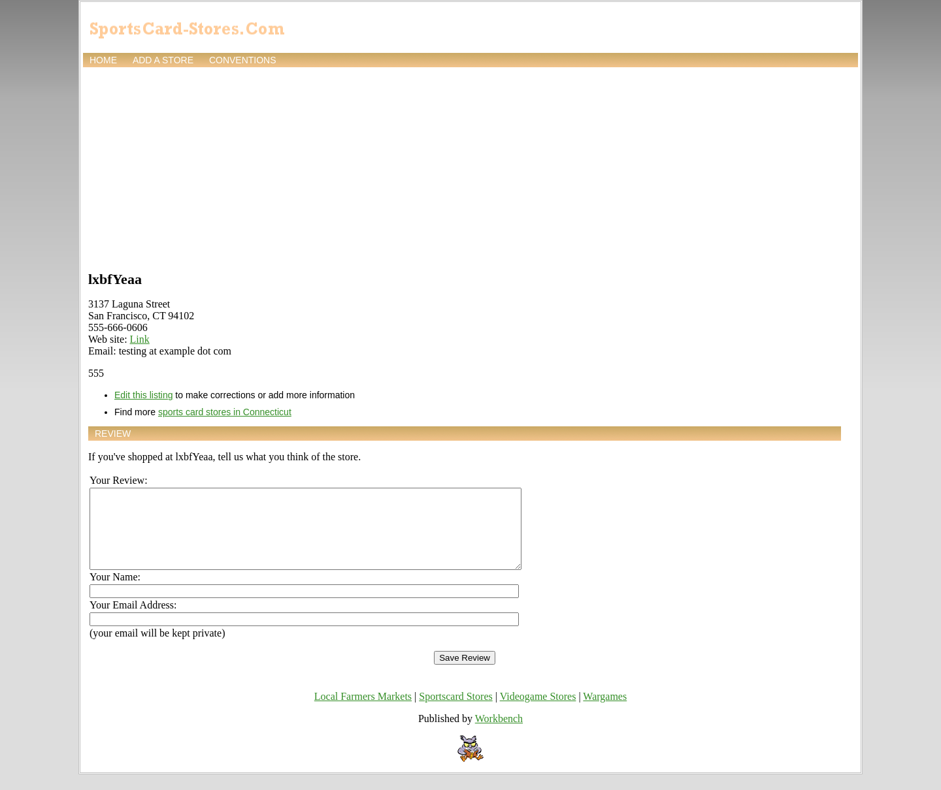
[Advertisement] (470, 167)
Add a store (163, 60)
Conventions (242, 60)
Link (140, 339)
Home (103, 60)
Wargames (605, 712)
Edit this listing (143, 395)
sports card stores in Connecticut (224, 412)
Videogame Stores (538, 712)
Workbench (499, 734)
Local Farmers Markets (363, 712)
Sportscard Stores (455, 712)
